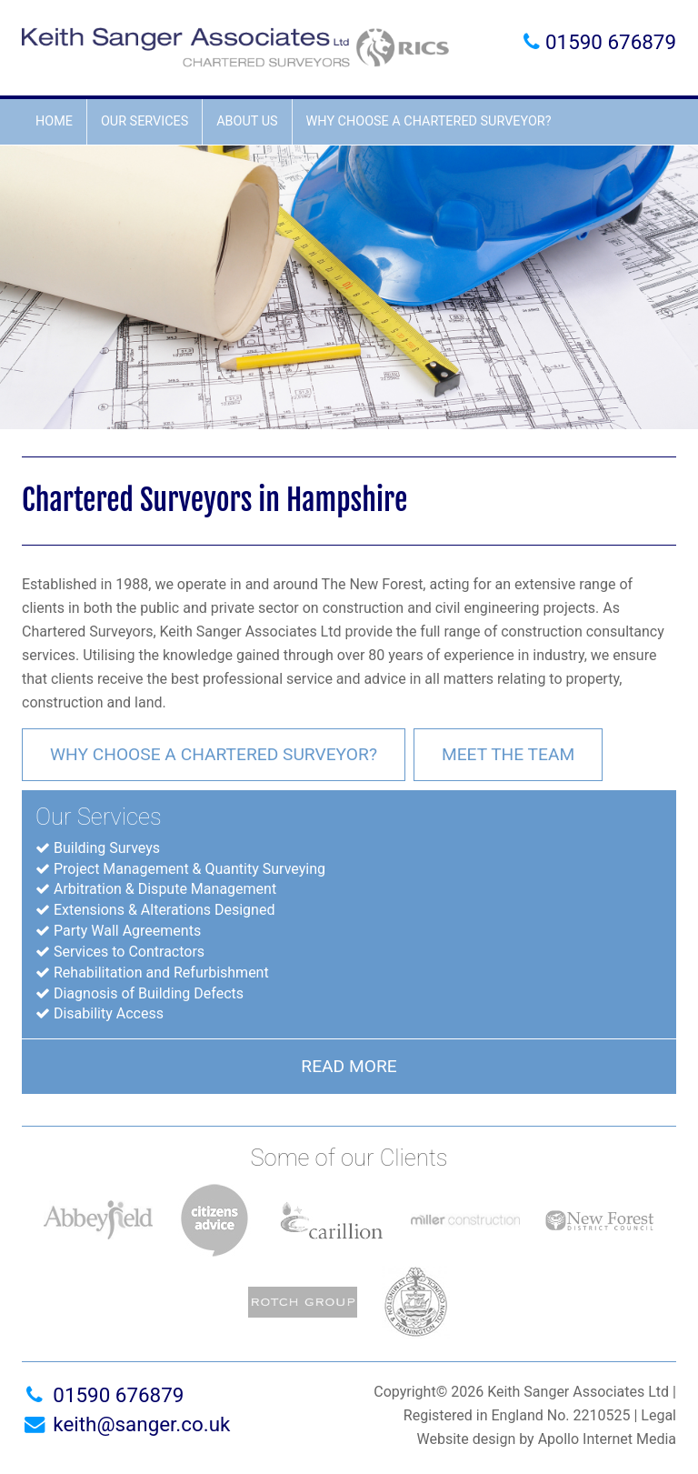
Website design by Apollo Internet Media (546, 1439)
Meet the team (508, 754)
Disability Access (109, 1013)
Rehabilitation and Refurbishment (161, 972)
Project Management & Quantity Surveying (189, 868)
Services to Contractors (129, 951)
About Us (246, 121)
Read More (348, 1066)
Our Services (144, 121)
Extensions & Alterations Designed (164, 909)
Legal (658, 1415)
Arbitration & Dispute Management (165, 888)
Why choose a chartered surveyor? (429, 121)
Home (54, 121)
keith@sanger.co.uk (126, 1424)
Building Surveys (107, 848)
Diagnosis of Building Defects (149, 993)
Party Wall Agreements (127, 930)
